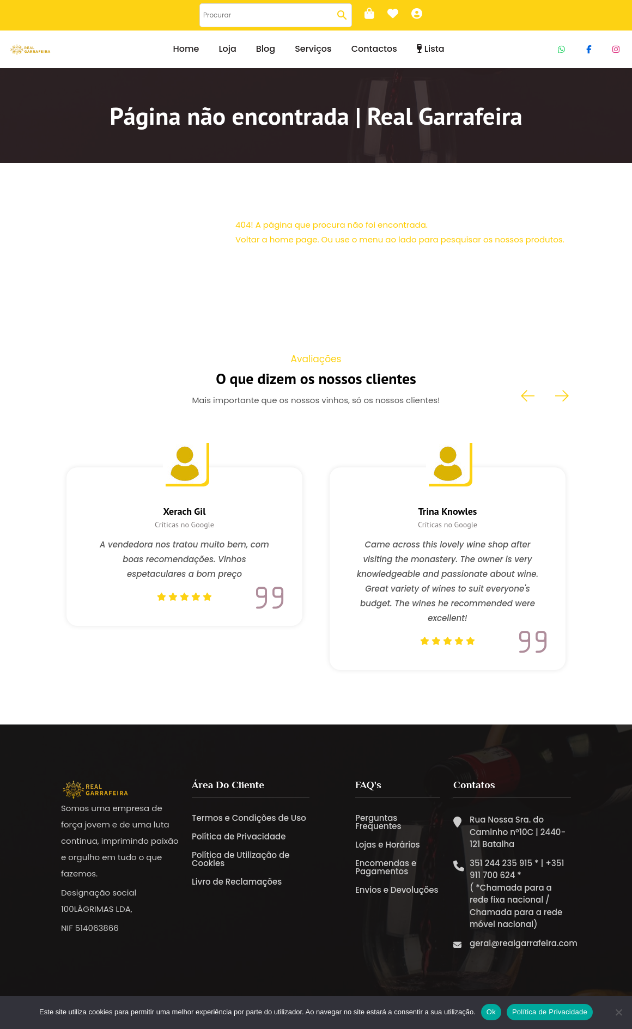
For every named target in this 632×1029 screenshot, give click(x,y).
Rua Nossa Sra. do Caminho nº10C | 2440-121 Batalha (518, 832)
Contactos (374, 48)
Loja (227, 48)
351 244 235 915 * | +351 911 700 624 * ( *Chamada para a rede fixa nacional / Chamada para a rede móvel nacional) (517, 893)
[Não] (618, 1012)
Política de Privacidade (239, 836)
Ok (491, 1012)
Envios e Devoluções (396, 890)
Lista (431, 48)
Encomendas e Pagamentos (385, 867)
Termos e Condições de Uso (249, 818)
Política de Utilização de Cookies (240, 859)
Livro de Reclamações (237, 882)
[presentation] (528, 396)
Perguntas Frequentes (378, 822)
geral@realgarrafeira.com (524, 943)
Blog (265, 48)
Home (186, 48)
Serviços (313, 48)
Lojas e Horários (387, 845)
